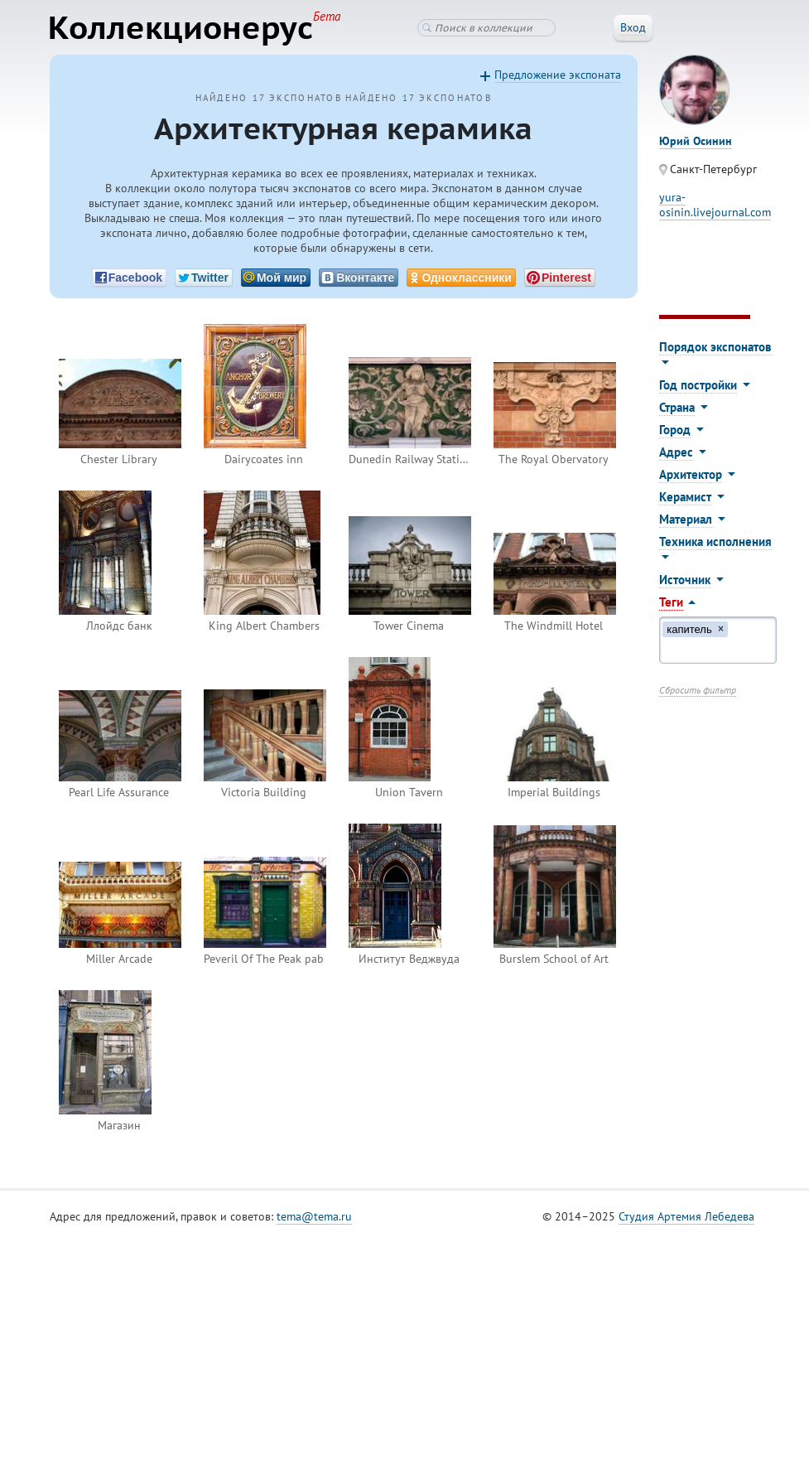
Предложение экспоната (557, 75)
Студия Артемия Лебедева (686, 1217)
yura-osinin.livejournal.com (715, 205)
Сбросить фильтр (697, 690)
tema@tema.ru (314, 1217)
